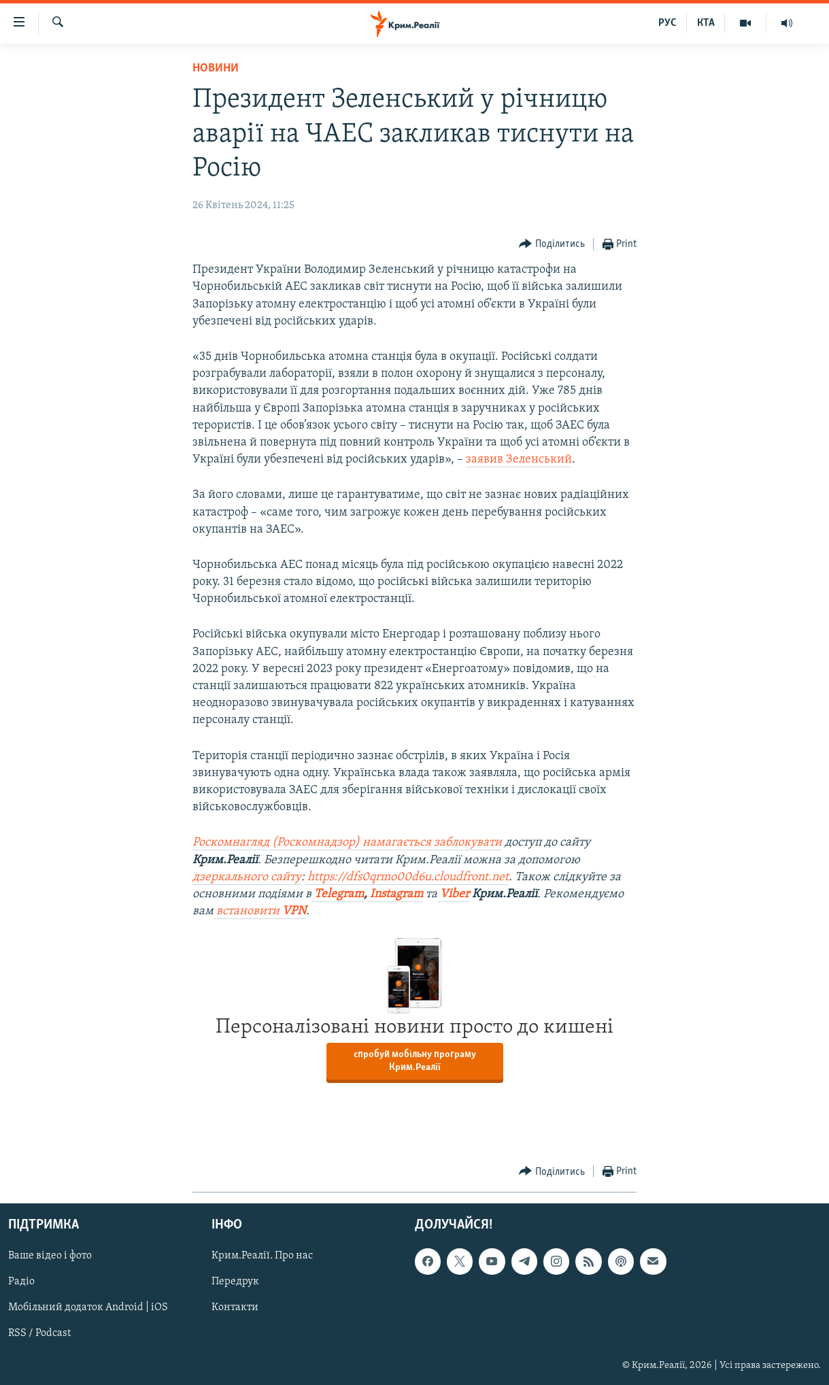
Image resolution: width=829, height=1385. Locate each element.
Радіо (21, 1282)
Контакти (235, 1308)
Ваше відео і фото (50, 1256)
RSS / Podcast (39, 1334)
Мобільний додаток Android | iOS (88, 1308)
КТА (706, 23)
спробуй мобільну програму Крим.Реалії (415, 1061)
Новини (215, 68)
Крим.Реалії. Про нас (262, 1256)
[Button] (552, 244)
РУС (667, 23)
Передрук (235, 1282)
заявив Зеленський (519, 459)
